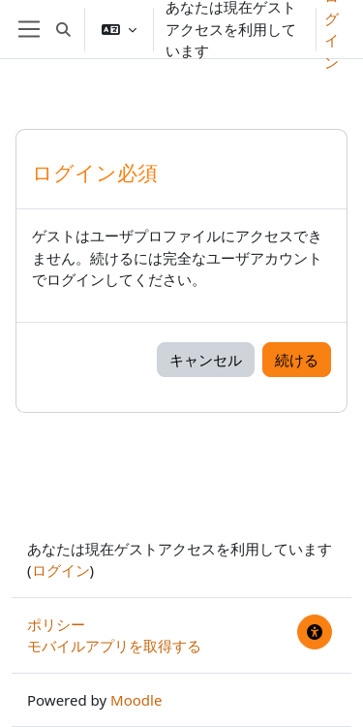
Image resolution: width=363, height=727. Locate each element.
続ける (296, 359)
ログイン (61, 570)
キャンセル (205, 359)
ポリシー (56, 624)
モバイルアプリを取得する (114, 645)
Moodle (136, 700)
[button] (63, 29)
